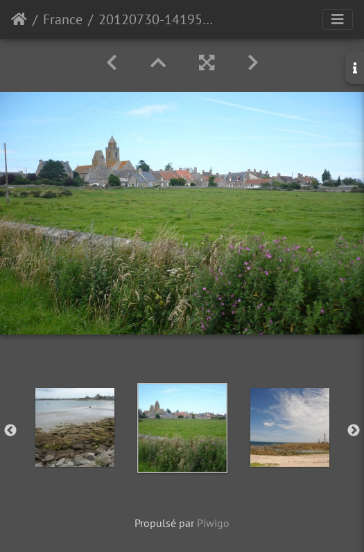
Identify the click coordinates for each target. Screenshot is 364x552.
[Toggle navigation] (337, 19)
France (63, 19)
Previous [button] (10, 431)
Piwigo (213, 523)
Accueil (19, 19)
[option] (74, 427)
